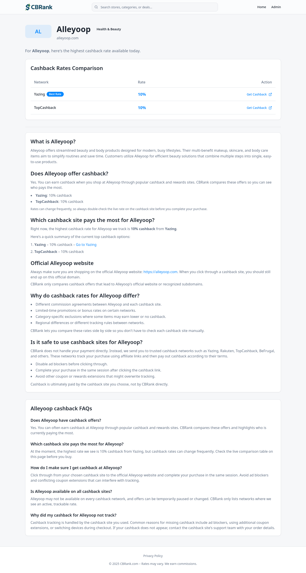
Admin (276, 7)
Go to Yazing (86, 244)
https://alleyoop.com (160, 271)
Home (261, 7)
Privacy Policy (153, 556)
